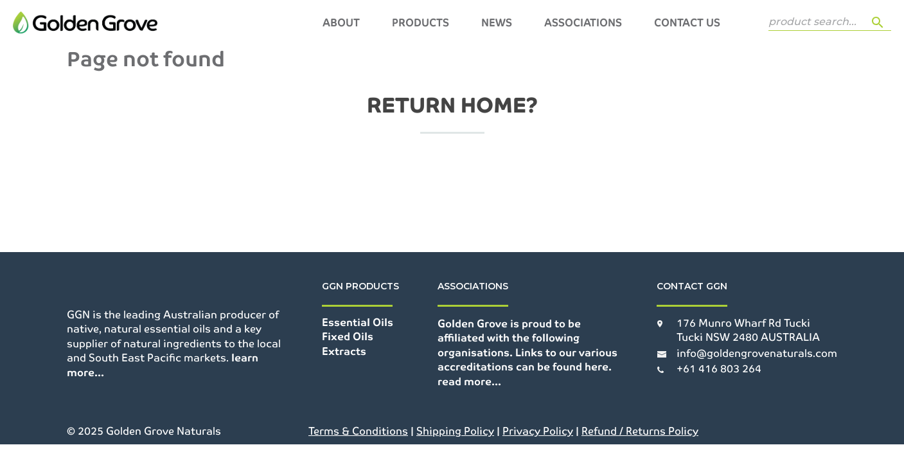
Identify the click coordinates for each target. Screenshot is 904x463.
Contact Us (687, 23)
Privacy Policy (537, 431)
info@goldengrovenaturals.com (757, 353)
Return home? (452, 105)
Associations (583, 23)
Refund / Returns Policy (639, 431)
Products (420, 23)
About (341, 23)
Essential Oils (357, 322)
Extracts (344, 351)
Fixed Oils (347, 336)
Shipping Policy (455, 431)
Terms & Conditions (358, 431)
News (496, 23)
